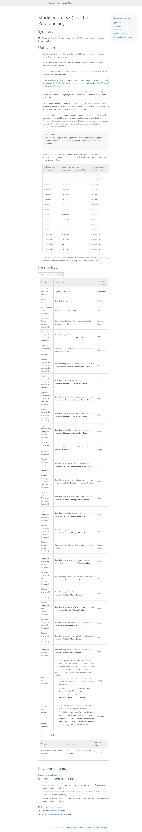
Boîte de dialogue (47, 275)
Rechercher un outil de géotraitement (56, 814)
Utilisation (117, 26)
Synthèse (117, 22)
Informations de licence (122, 37)
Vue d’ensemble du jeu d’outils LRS (55, 811)
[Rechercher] (91, 3)
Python (59, 275)
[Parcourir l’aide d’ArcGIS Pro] (69, 3)
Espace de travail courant (49, 775)
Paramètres (117, 30)
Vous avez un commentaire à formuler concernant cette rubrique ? (81, 827)
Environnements (119, 33)
